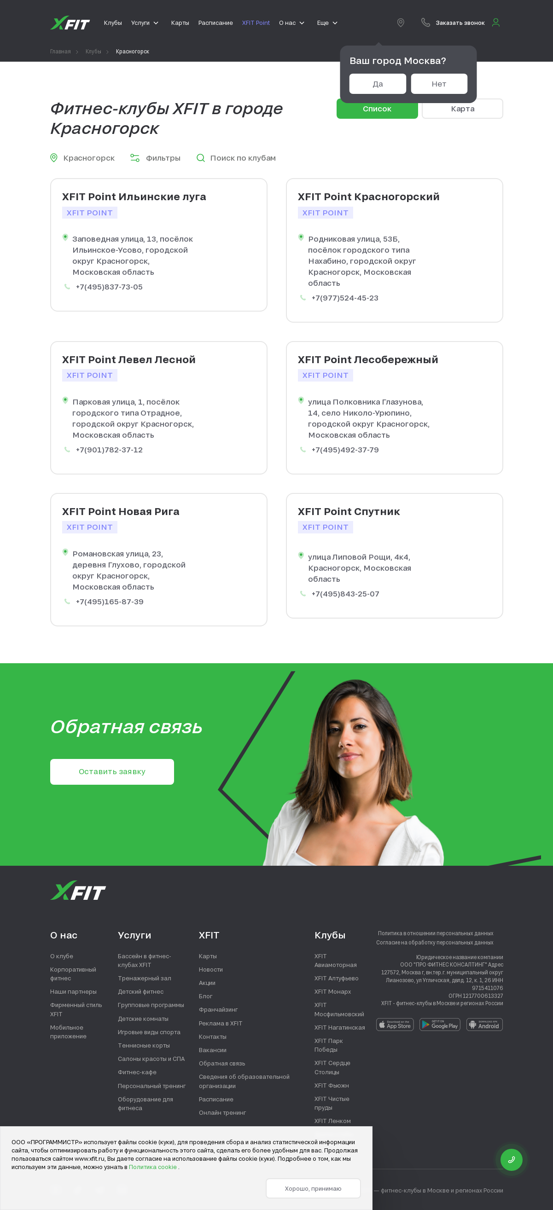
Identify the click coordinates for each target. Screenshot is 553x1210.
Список (377, 108)
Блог (205, 996)
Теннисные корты (144, 1045)
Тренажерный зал (144, 978)
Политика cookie (153, 1167)
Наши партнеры (73, 991)
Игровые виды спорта (149, 1032)
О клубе (61, 956)
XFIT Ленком (332, 1120)
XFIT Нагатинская (339, 1027)
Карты (208, 956)
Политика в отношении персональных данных (436, 933)
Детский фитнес (140, 991)
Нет (439, 83)
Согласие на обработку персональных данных (435, 942)
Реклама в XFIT (221, 1023)
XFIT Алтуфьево (336, 978)
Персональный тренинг (152, 1086)
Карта (462, 108)
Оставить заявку (112, 771)
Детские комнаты (143, 1018)
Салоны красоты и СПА (151, 1058)
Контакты (213, 1036)
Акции (207, 982)
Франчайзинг (218, 1009)
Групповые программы (151, 1005)
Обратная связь (222, 1063)
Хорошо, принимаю (313, 1188)
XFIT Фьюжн (331, 1085)
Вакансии (213, 1050)
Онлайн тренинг (222, 1112)
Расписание (216, 1099)
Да (378, 83)
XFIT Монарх (332, 991)
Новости (211, 969)
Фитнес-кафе (137, 1072)
